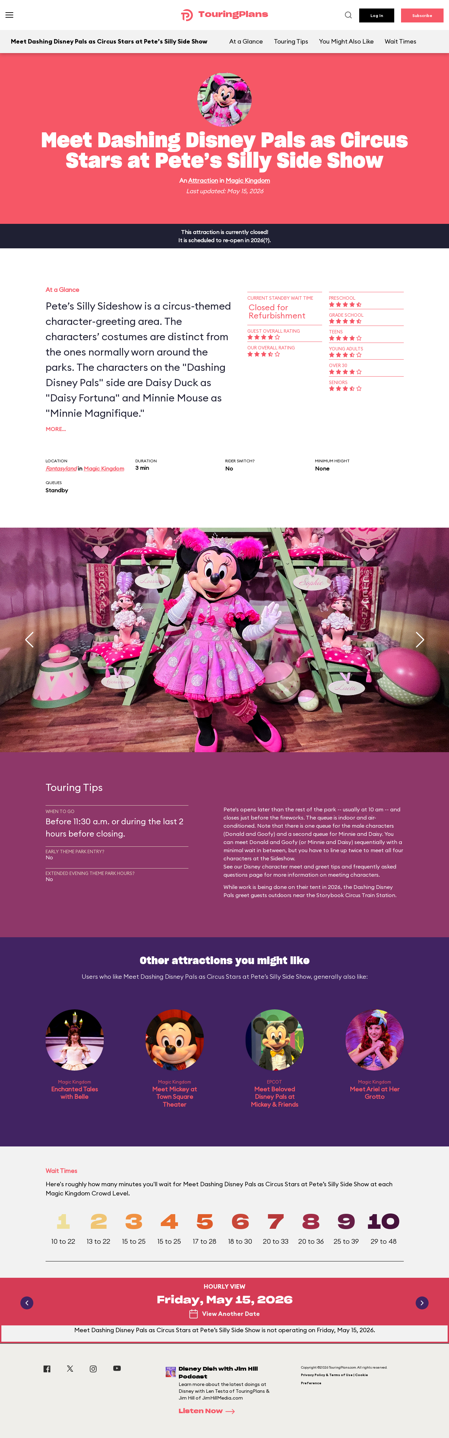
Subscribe (422, 15)
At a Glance (246, 41)
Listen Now (209, 1411)
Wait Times (400, 41)
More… (56, 429)
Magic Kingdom (248, 180)
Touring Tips (291, 41)
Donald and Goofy (249, 833)
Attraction (203, 180)
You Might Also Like (346, 41)
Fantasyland (61, 468)
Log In (376, 15)
